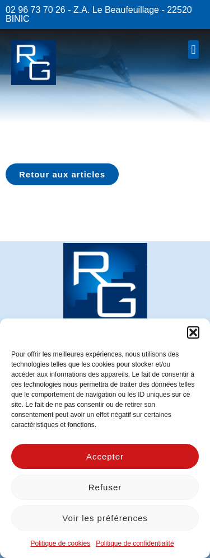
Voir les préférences (105, 518)
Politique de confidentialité (135, 543)
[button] (193, 332)
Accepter (105, 456)
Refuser (105, 487)
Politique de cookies (60, 543)
